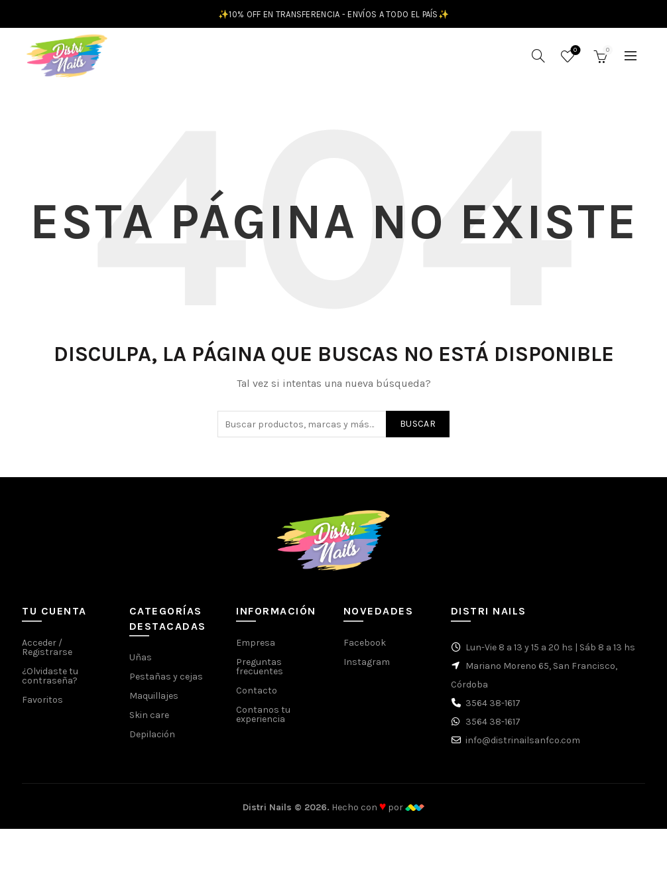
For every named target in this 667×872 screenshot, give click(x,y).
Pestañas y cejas (166, 683)
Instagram (366, 668)
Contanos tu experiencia (263, 721)
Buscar (418, 430)
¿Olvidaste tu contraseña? (50, 682)
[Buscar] (538, 59)
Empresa (255, 649)
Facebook (364, 649)
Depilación (152, 741)
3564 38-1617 (492, 709)
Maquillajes (153, 702)
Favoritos (573, 54)
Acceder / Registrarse (47, 654)
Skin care (149, 721)
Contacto (256, 697)
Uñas (140, 664)
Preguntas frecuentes (259, 673)
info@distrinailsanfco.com (522, 747)
